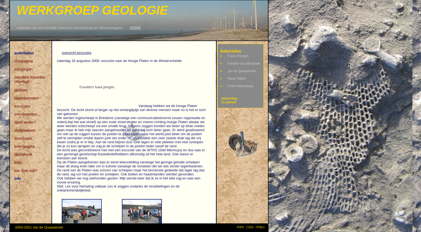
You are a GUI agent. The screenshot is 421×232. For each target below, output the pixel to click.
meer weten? (25, 122)
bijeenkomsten (26, 98)
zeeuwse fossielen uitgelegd (29, 77)
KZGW (135, 28)
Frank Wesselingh (240, 86)
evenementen (25, 114)
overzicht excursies (77, 53)
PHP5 (240, 227)
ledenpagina (24, 146)
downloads (23, 138)
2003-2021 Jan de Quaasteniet (39, 227)
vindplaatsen (24, 130)
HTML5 (261, 227)
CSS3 (249, 227)
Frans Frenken (238, 56)
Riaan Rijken (237, 78)
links (18, 162)
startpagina (23, 61)
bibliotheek (23, 154)
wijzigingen (23, 69)
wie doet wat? (25, 170)
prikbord (21, 90)
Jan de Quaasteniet (242, 71)
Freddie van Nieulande (244, 63)
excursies (22, 106)
